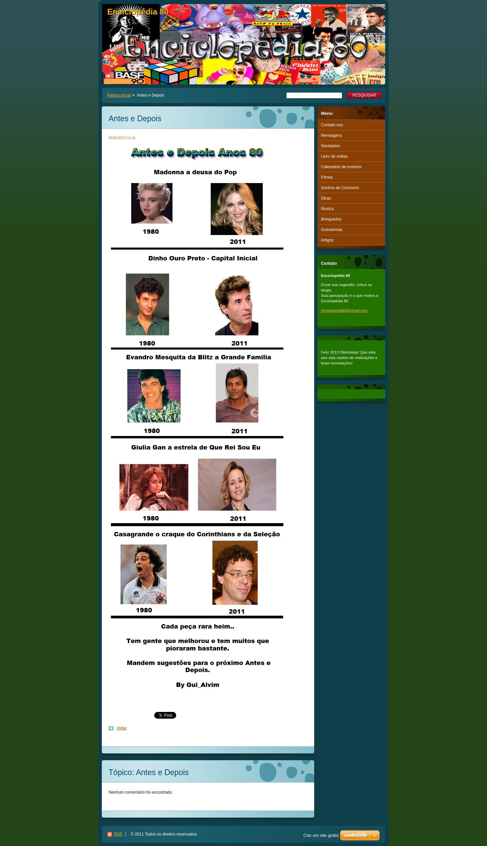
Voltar (121, 728)
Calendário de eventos (341, 166)
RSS (118, 834)
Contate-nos (332, 125)
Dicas (326, 198)
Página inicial (119, 95)
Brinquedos (331, 219)
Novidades (330, 146)
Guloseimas (331, 229)
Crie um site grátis (321, 835)
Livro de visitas (334, 156)
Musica (327, 208)
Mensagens (331, 135)
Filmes (327, 177)
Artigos (327, 240)
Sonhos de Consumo (340, 187)
